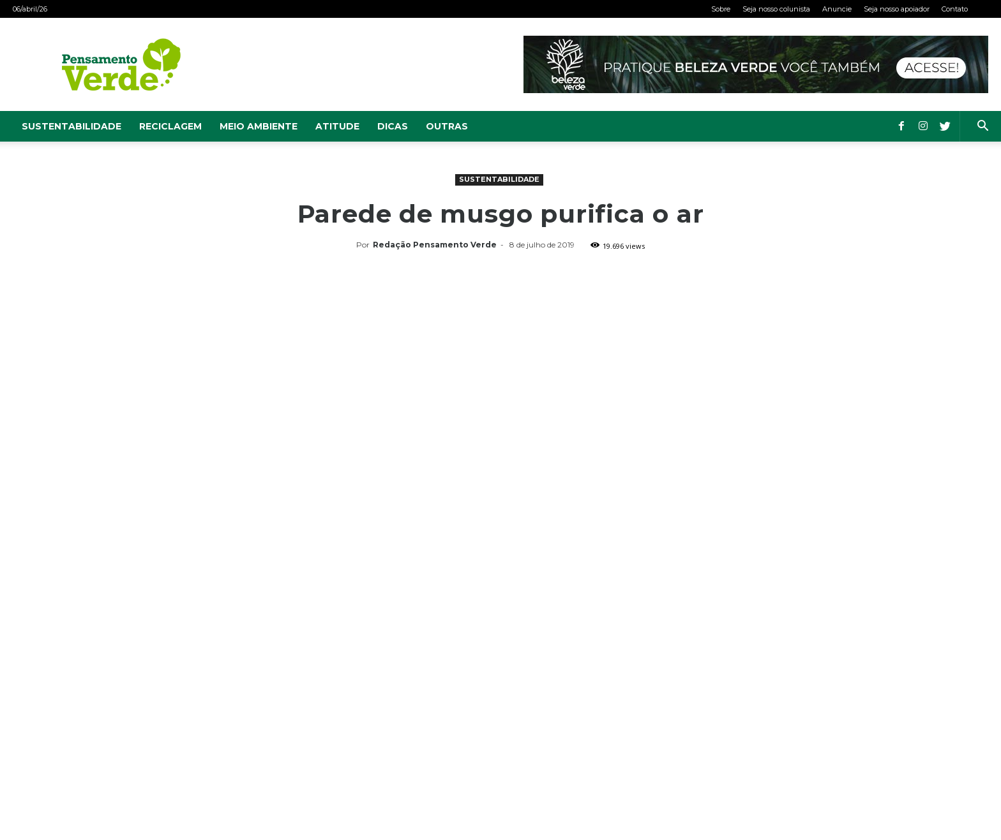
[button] (982, 127)
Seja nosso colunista (776, 8)
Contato (955, 8)
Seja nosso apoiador (896, 8)
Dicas (392, 126)
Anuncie (837, 8)
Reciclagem (170, 126)
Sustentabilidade (71, 126)
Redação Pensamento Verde (435, 244)
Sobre (720, 8)
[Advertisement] (500, 350)
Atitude (337, 126)
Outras (447, 126)
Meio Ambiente (258, 126)
